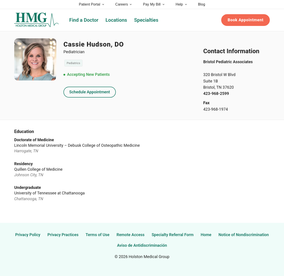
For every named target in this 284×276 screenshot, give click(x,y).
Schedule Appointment (89, 92)
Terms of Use (98, 234)
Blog (201, 4)
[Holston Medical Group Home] (36, 20)
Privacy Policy (27, 234)
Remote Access (130, 234)
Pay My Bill (154, 4)
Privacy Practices (63, 234)
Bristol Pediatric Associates (228, 61)
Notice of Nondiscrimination (244, 234)
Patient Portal (92, 4)
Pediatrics (73, 63)
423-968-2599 (216, 93)
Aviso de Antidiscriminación (142, 245)
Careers (123, 4)
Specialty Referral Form (172, 234)
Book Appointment (245, 20)
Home (206, 234)
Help (181, 4)
